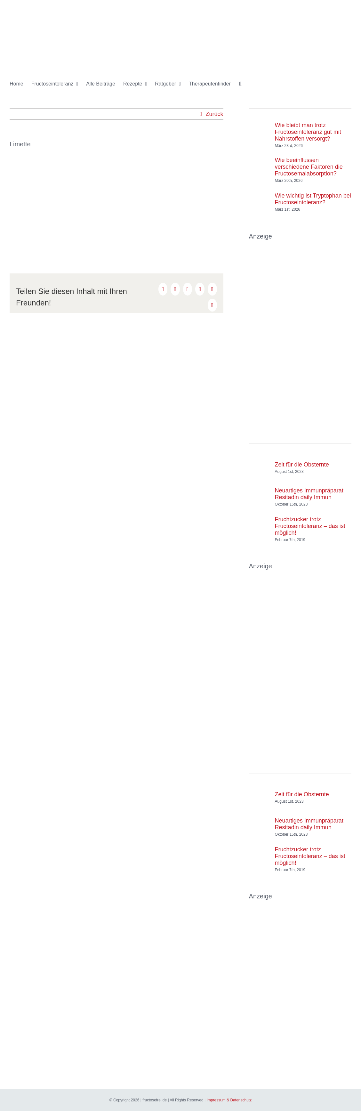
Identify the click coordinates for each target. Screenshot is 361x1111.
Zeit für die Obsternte (302, 464)
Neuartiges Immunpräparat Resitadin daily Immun (309, 493)
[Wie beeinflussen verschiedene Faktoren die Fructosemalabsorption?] (259, 164)
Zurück (214, 114)
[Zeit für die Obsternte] (259, 461)
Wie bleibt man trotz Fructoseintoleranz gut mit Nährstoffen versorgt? (308, 132)
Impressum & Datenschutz (229, 1100)
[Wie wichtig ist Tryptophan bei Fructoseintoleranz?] (259, 196)
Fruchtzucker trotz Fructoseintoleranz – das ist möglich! (310, 526)
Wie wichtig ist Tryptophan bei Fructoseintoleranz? (313, 199)
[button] (240, 83)
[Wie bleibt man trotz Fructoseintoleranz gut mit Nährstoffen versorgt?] (259, 129)
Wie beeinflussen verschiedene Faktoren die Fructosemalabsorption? (309, 167)
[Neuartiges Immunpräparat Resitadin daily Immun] (259, 491)
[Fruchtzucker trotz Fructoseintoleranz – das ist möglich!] (259, 527)
